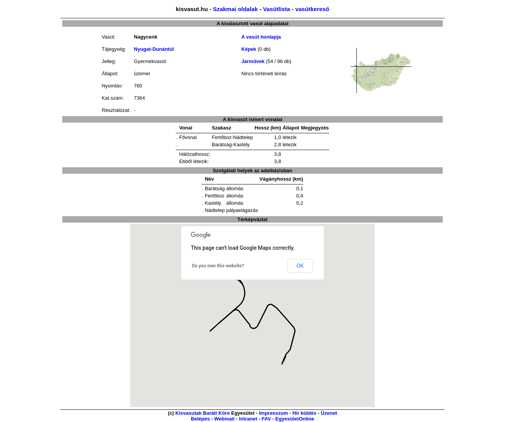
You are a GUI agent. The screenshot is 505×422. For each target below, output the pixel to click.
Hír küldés (304, 413)
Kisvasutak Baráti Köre (202, 413)
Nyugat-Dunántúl (154, 49)
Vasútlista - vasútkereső (296, 9)
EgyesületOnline (294, 419)
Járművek (253, 61)
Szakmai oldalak (235, 9)
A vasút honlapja (261, 37)
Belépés (200, 419)
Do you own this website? (218, 265)
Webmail (224, 419)
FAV (266, 419)
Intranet (248, 419)
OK (299, 266)
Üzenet (329, 413)
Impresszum (273, 413)
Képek (248, 49)
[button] (211, 325)
